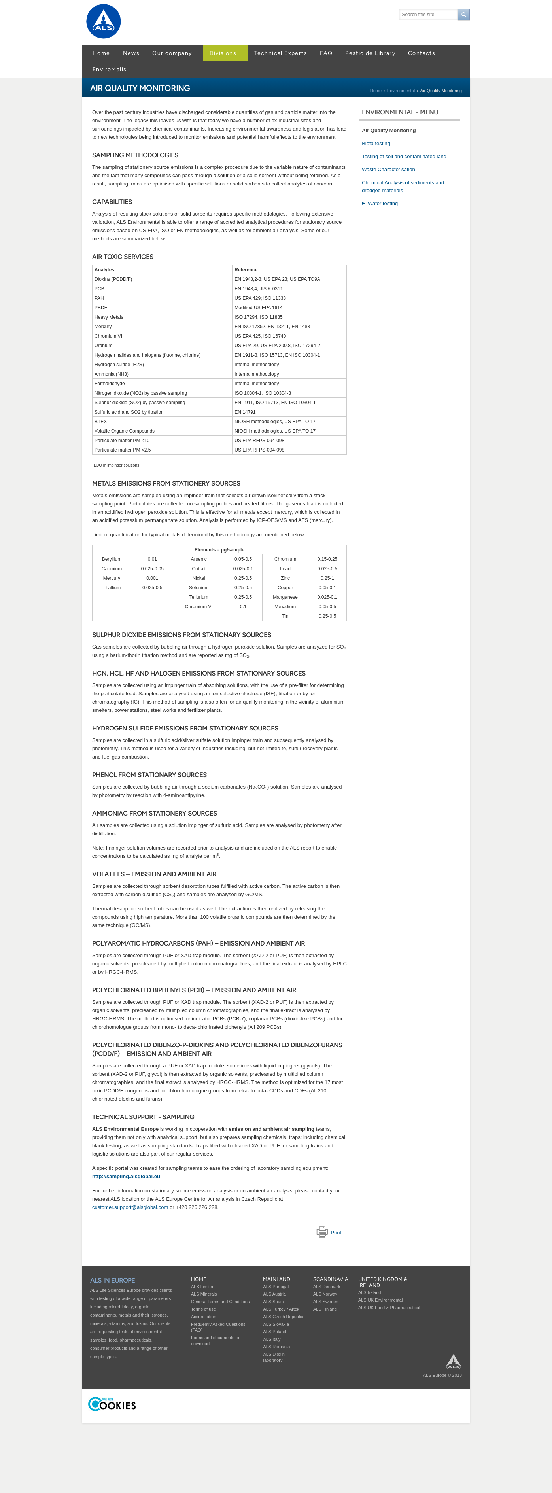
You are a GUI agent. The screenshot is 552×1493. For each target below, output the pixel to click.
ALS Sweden (325, 1301)
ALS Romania (276, 1346)
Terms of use (203, 1309)
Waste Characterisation (388, 169)
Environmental (401, 90)
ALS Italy (271, 1339)
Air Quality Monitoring (389, 130)
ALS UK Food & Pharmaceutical (389, 1307)
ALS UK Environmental (380, 1300)
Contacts (421, 53)
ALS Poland (274, 1331)
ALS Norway (325, 1294)
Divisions (223, 53)
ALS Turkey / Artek (281, 1309)
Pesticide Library (370, 53)
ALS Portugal (276, 1286)
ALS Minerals (204, 1294)
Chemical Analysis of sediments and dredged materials (403, 186)
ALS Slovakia (276, 1324)
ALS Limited (202, 1286)
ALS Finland (325, 1309)
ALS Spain (273, 1301)
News (131, 53)
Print (328, 1233)
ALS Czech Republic (283, 1316)
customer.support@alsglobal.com (130, 1207)
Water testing (383, 203)
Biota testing (376, 143)
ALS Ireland (369, 1292)
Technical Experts (280, 53)
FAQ (326, 53)
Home (101, 53)
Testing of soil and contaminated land (404, 156)
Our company (172, 53)
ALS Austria (274, 1294)
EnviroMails (110, 69)
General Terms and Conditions (220, 1301)
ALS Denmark (326, 1286)
